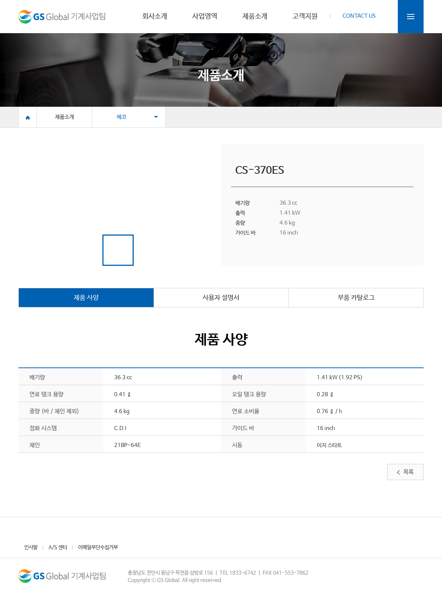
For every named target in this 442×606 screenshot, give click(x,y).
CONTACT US (359, 16)
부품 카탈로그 (356, 298)
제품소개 (254, 17)
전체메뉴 (411, 16)
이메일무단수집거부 (98, 547)
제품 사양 (86, 298)
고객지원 (305, 17)
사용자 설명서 (221, 298)
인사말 (31, 547)
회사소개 (154, 17)
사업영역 (204, 17)
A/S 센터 (58, 547)
